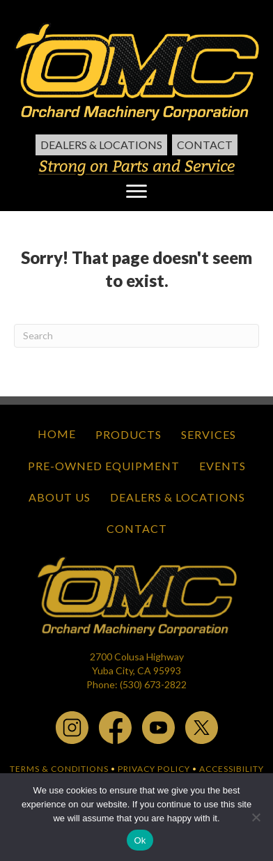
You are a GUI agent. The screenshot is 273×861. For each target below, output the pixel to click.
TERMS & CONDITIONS (59, 768)
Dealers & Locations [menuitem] (101, 144)
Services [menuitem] (208, 434)
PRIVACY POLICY (154, 768)
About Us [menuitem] (60, 497)
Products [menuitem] (128, 434)
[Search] (136, 336)
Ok (140, 840)
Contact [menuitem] (205, 144)
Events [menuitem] (222, 465)
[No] (256, 817)
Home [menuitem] (57, 433)
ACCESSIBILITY (231, 768)
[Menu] (136, 191)
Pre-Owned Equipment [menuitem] (104, 465)
